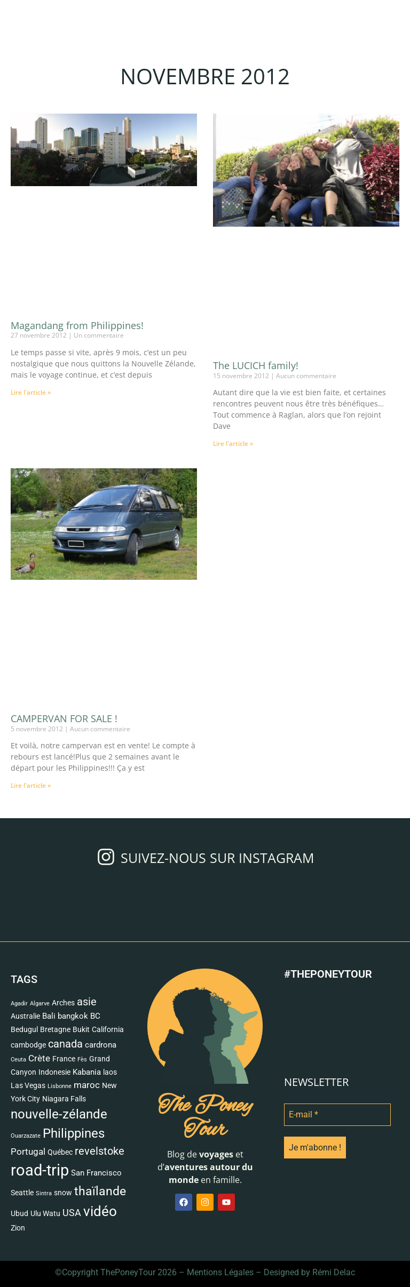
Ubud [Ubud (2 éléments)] (19, 1213)
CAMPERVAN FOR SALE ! (64, 718)
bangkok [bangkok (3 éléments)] (73, 1016)
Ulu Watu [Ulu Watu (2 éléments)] (45, 1213)
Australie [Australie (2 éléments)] (25, 1016)
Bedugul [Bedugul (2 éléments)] (24, 1029)
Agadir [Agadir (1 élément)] (19, 1003)
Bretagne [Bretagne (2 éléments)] (55, 1029)
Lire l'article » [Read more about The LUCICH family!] (233, 443)
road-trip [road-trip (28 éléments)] (40, 1170)
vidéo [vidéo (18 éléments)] (100, 1211)
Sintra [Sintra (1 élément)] (44, 1193)
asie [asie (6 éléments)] (87, 1002)
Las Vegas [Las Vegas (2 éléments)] (28, 1085)
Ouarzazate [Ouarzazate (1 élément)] (26, 1135)
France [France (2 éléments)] (63, 1058)
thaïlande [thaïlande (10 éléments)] (100, 1191)
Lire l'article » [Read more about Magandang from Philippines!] (31, 392)
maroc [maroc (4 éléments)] (87, 1085)
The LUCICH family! (255, 365)
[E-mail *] (337, 1115)
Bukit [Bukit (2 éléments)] (81, 1029)
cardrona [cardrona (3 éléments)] (100, 1045)
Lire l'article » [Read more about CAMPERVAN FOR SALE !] (31, 785)
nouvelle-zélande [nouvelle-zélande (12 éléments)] (59, 1114)
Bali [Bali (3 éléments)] (49, 1016)
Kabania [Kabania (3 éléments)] (87, 1072)
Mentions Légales (220, 1272)
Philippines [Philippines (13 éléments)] (74, 1133)
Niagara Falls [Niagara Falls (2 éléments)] (64, 1098)
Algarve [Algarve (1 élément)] (40, 1003)
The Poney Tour (205, 1118)
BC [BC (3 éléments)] (95, 1016)
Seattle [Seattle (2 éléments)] (22, 1192)
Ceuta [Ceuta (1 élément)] (18, 1059)
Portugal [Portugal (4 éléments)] (28, 1151)
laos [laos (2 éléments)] (110, 1072)
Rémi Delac (333, 1272)
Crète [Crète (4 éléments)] (39, 1058)
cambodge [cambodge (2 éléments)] (28, 1045)
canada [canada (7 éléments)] (65, 1043)
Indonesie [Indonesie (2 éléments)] (54, 1072)
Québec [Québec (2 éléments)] (60, 1152)
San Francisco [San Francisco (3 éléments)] (96, 1173)
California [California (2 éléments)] (108, 1029)
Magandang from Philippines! (77, 325)
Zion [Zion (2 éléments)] (18, 1228)
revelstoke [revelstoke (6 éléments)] (99, 1151)
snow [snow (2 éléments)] (63, 1192)
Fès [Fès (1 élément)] (82, 1059)
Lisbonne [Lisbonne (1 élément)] (60, 1086)
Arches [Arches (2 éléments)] (63, 1002)
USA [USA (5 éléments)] (71, 1212)
